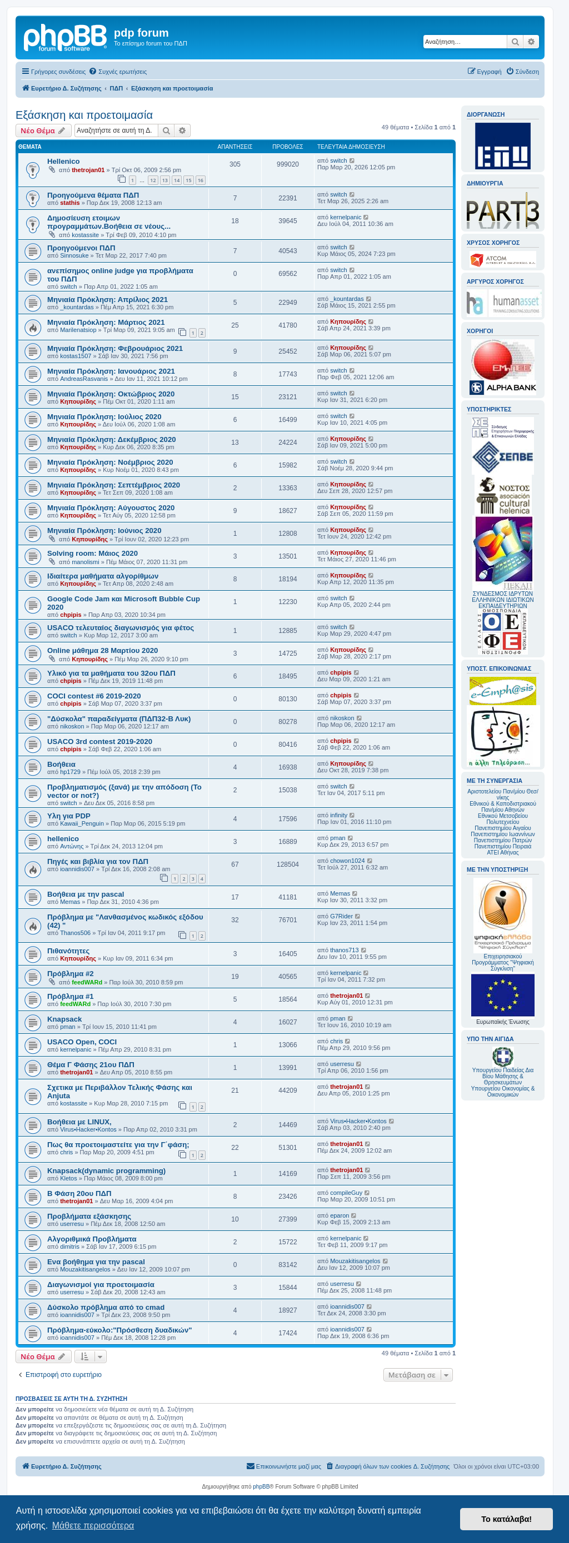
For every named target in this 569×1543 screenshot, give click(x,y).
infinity (338, 815)
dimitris (69, 1246)
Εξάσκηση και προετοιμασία (84, 115)
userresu (342, 1064)
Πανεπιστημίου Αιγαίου (503, 828)
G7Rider (341, 916)
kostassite (85, 235)
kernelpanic (345, 217)
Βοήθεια (61, 764)
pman (338, 838)
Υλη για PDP (69, 816)
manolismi (85, 562)
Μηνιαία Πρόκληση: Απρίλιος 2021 (107, 299)
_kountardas (77, 307)
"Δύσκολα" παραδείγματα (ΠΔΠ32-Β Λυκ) (119, 719)
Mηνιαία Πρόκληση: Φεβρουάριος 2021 (115, 348)
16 (200, 180)
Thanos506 (75, 932)
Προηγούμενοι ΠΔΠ (81, 248)
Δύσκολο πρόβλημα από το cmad (105, 1307)
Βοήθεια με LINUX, (79, 1122)
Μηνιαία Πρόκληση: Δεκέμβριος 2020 (111, 439)
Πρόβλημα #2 (70, 973)
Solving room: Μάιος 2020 (92, 553)
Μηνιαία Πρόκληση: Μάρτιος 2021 (106, 322)
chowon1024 (347, 860)
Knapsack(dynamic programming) (106, 1171)
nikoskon (72, 726)
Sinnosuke (74, 255)
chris (336, 1041)
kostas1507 (75, 356)
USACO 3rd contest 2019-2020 (99, 741)
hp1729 (70, 771)
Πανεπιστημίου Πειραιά (503, 846)
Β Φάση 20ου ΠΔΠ (79, 1193)
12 (153, 180)
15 (188, 180)
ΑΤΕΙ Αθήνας (502, 853)
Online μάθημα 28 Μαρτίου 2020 (102, 650)
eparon (339, 1215)
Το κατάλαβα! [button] (506, 1519)
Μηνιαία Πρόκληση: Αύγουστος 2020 (110, 508)
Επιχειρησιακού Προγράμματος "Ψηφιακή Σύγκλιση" (503, 925)
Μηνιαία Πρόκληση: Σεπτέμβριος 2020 (113, 485)
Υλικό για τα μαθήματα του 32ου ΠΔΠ (111, 673)
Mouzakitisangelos (85, 1269)
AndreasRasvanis (84, 378)
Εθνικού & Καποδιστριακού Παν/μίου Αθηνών (503, 807)
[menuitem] (117, 71)
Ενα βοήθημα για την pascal (96, 1262)
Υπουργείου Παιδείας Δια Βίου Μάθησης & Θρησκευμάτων (503, 1076)
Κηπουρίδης (348, 321)
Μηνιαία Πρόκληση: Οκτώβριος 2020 (110, 394)
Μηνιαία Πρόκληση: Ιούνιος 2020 (104, 530)
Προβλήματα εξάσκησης (89, 1216)
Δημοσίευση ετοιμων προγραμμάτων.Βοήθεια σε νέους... (109, 222)
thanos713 (344, 950)
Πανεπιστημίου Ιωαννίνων (503, 834)
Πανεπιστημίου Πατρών (503, 840)
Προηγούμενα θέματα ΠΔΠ (93, 195)
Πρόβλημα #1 (70, 996)
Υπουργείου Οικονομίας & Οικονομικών (503, 1091)
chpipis (71, 614)
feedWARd (87, 982)
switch (338, 160)
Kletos (68, 1178)
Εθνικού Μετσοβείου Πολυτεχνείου (503, 819)
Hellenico (63, 161)
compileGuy (346, 1192)
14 (176, 180)
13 (165, 180)
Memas (70, 901)
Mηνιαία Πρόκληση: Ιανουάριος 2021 (111, 371)
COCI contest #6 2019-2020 (94, 696)
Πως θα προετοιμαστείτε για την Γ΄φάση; (118, 1144)
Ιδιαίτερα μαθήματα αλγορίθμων (102, 576)
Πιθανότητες (68, 951)
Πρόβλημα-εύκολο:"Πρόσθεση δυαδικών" (119, 1330)
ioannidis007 (77, 869)
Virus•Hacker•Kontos (88, 1129)
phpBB (261, 1487)
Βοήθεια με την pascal (85, 894)
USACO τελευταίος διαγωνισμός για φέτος (120, 628)
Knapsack (64, 1019)
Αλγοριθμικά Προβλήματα (92, 1239)
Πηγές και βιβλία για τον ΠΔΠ (97, 861)
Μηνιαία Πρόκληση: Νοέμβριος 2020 (110, 462)
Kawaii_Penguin (82, 823)
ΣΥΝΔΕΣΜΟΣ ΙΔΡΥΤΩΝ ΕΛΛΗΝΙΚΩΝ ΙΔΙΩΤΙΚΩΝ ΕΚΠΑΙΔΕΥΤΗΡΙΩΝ (502, 600)
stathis (69, 202)
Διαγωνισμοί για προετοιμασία (100, 1284)
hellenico (63, 839)
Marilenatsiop (78, 329)
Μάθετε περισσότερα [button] (93, 1525)
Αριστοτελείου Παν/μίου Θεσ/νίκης (502, 794)
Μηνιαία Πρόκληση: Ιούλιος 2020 (104, 417)
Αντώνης (71, 846)
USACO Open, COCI (82, 1042)
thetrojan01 (88, 170)
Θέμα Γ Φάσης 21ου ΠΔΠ (90, 1065)
